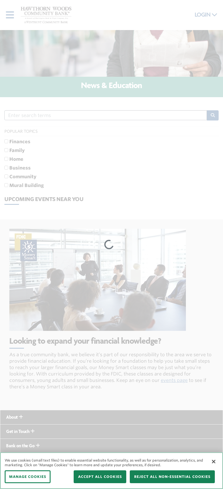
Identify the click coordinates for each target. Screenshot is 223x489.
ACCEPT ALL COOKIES (100, 476)
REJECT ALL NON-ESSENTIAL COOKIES (172, 476)
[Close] (213, 461)
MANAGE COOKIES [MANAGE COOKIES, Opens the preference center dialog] (27, 476)
